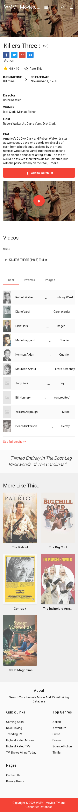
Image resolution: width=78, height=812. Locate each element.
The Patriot (20, 547)
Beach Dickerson (26, 426)
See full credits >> (14, 441)
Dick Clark (9, 111)
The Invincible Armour (58, 608)
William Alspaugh (26, 411)
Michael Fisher (26, 111)
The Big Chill (58, 547)
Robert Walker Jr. (14, 123)
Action (9, 60)
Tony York (21, 383)
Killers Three (21, 45)
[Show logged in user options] (71, 7)
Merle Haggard (25, 340)
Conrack (20, 608)
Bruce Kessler (12, 100)
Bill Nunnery (23, 397)
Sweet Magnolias (20, 670)
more (54, 163)
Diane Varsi (34, 123)
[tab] (11, 280)
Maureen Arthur (25, 369)
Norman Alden (24, 354)
